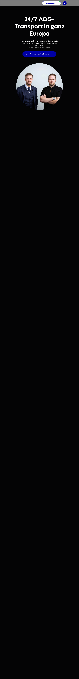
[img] (20, 3)
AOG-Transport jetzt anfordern (37, 54)
